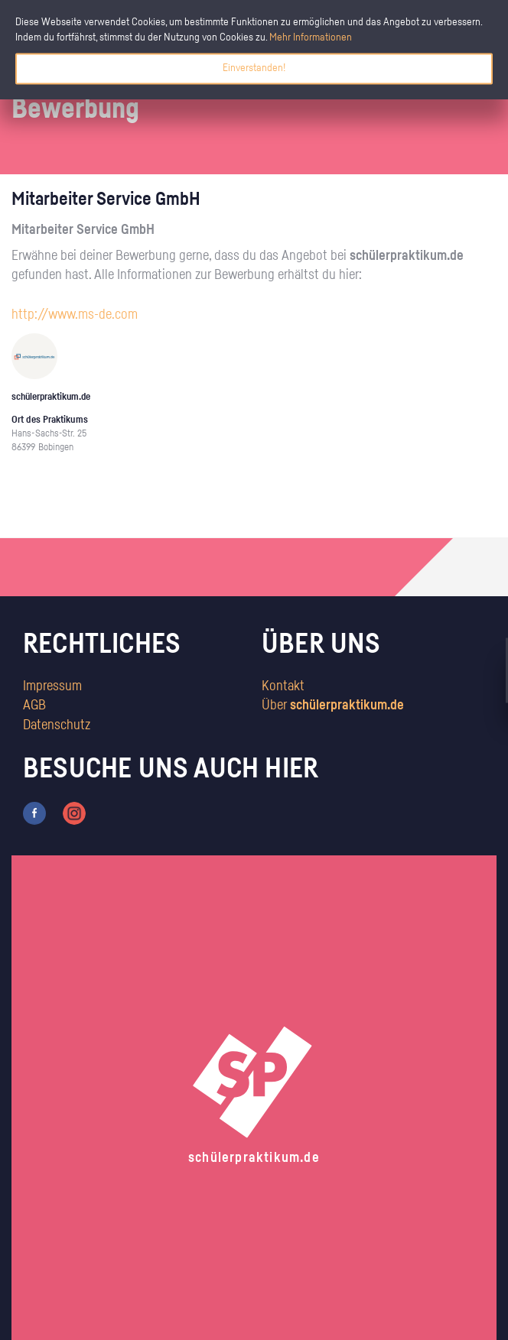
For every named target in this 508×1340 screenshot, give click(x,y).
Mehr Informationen (310, 37)
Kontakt (283, 686)
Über (333, 705)
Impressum (52, 686)
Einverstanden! (254, 68)
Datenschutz (56, 725)
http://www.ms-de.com (74, 315)
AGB (34, 705)
